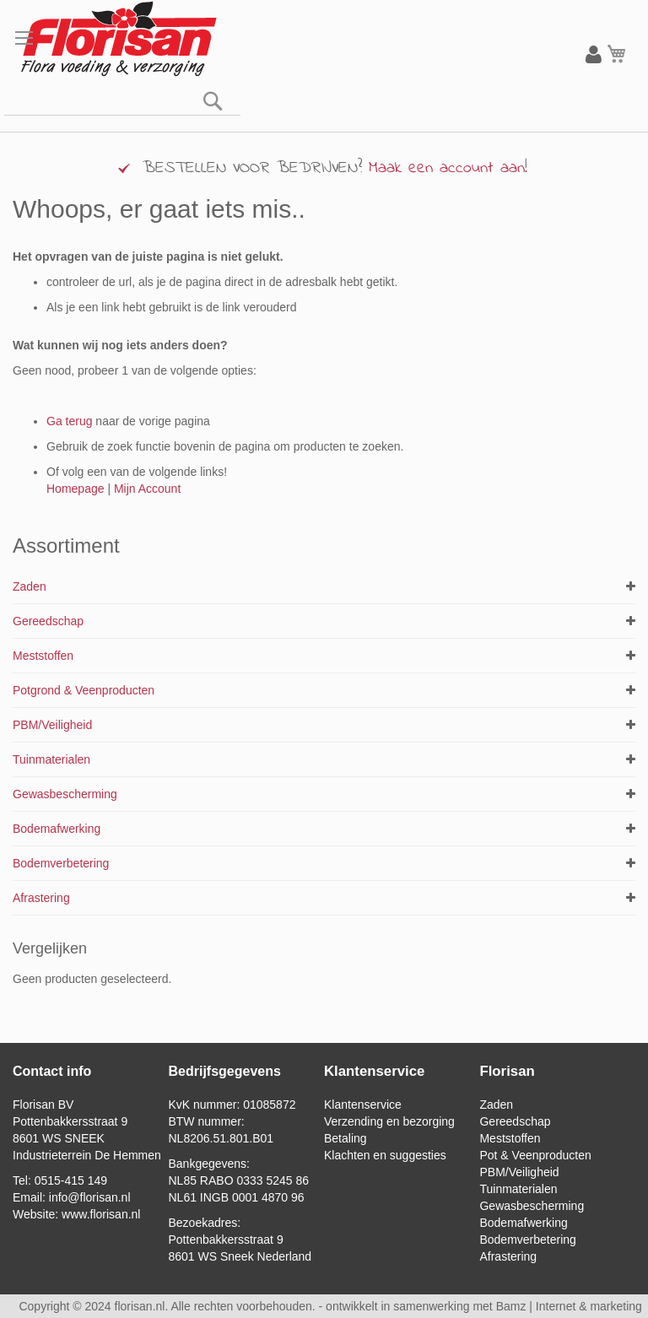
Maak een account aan (447, 168)
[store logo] (118, 39)
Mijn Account (147, 488)
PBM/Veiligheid (52, 725)
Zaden (29, 586)
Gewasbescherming (65, 794)
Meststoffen (43, 655)
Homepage (75, 488)
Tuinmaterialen (51, 759)
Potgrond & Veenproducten (83, 690)
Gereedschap (48, 621)
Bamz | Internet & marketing (569, 1306)
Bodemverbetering (61, 863)
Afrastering (41, 898)
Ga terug (69, 421)
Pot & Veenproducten (535, 1155)
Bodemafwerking (56, 828)
